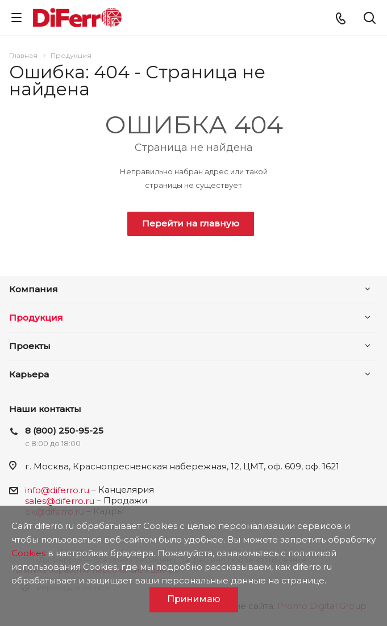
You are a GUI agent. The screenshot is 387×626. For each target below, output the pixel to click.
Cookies (28, 553)
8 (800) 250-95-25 (64, 430)
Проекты (30, 346)
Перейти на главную (190, 223)
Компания (33, 289)
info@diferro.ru (57, 490)
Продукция (36, 317)
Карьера (29, 374)
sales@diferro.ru (59, 500)
